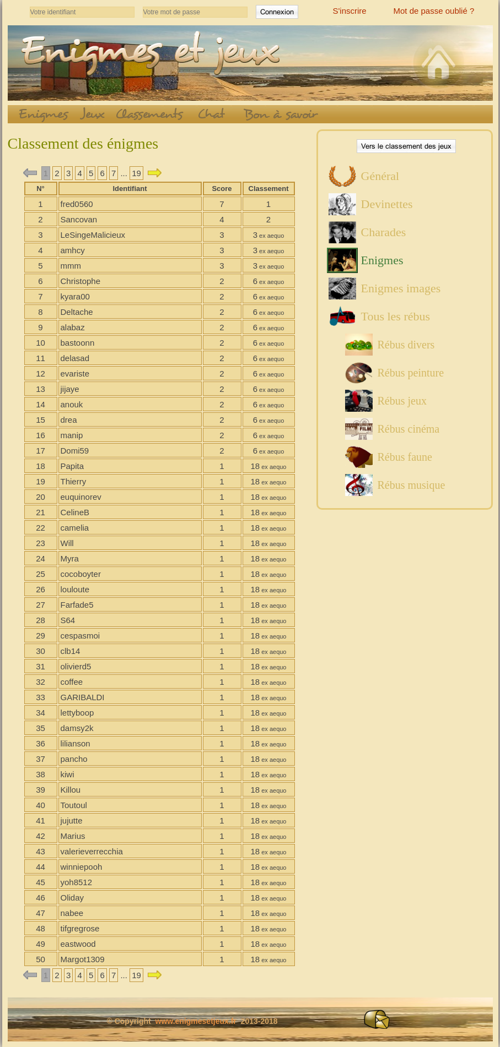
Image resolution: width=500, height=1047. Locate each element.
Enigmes (382, 260)
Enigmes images (401, 288)
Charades (383, 232)
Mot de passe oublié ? (434, 10)
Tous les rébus (396, 316)
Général (380, 176)
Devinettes (387, 204)
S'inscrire (350, 10)
